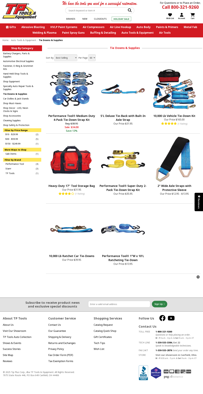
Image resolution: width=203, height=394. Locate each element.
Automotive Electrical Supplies (18, 61)
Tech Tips (99, 343)
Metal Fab (190, 27)
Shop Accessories (12, 115)
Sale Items (10, 153)
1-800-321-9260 (164, 331)
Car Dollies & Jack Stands (16, 98)
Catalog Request (103, 325)
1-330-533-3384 (164, 342)
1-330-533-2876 (164, 350)
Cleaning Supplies (12, 120)
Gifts (12, 27)
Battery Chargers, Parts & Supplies (16, 55)
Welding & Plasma (44, 32)
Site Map (8, 355)
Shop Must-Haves (12, 103)
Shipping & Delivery (59, 337)
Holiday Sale (121, 18)
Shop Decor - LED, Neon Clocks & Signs (15, 109)
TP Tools (10, 173)
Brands (70, 18)
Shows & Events (12, 343)
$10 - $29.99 (11, 134)
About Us (8, 325)
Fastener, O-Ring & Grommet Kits (18, 67)
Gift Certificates (103, 337)
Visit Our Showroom (14, 331)
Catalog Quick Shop (105, 331)
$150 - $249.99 (12, 143)
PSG (173, 377)
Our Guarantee (57, 331)
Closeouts (100, 18)
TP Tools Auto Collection (17, 337)
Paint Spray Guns (73, 32)
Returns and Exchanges (62, 343)
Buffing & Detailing (103, 32)
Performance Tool (14, 163)
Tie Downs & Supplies (15, 93)
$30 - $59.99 (11, 138)
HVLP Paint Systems (63, 27)
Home (5, 40)
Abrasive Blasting (33, 27)
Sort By (50, 57)
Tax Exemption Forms (60, 361)
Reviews (7, 361)
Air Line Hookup (120, 27)
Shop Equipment (11, 81)
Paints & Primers (167, 27)
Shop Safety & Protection (16, 125)
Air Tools (165, 32)
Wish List (99, 349)
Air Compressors (93, 27)
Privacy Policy (56, 349)
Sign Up (159, 304)
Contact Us (54, 325)
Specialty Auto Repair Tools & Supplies (18, 88)
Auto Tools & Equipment (137, 32)
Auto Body (143, 27)
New (84, 18)
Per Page (83, 57)
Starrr (8, 168)
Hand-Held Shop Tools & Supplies (15, 75)
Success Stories (12, 349)
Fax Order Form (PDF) (60, 355)
